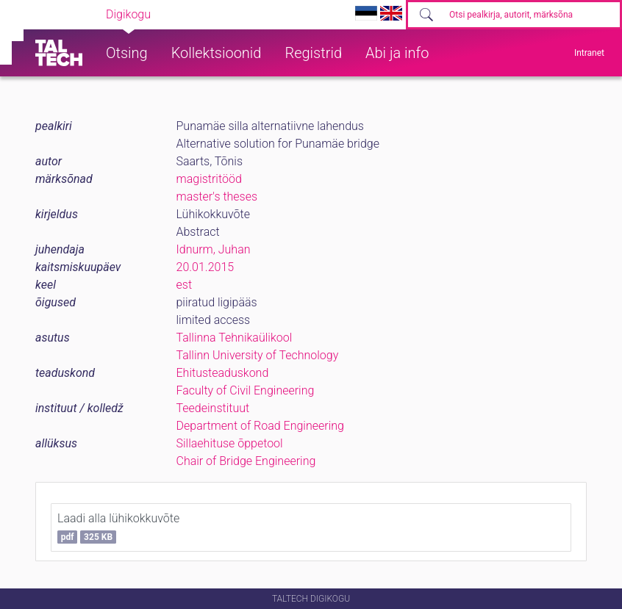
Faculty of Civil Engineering (245, 390)
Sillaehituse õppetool (229, 443)
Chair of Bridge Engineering (246, 461)
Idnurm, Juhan (213, 249)
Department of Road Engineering (260, 426)
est (184, 285)
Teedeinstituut (213, 408)
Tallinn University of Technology (257, 355)
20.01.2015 (205, 267)
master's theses (217, 196)
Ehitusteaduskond (222, 373)
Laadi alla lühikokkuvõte (118, 527)
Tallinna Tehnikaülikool (234, 338)
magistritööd (209, 179)
